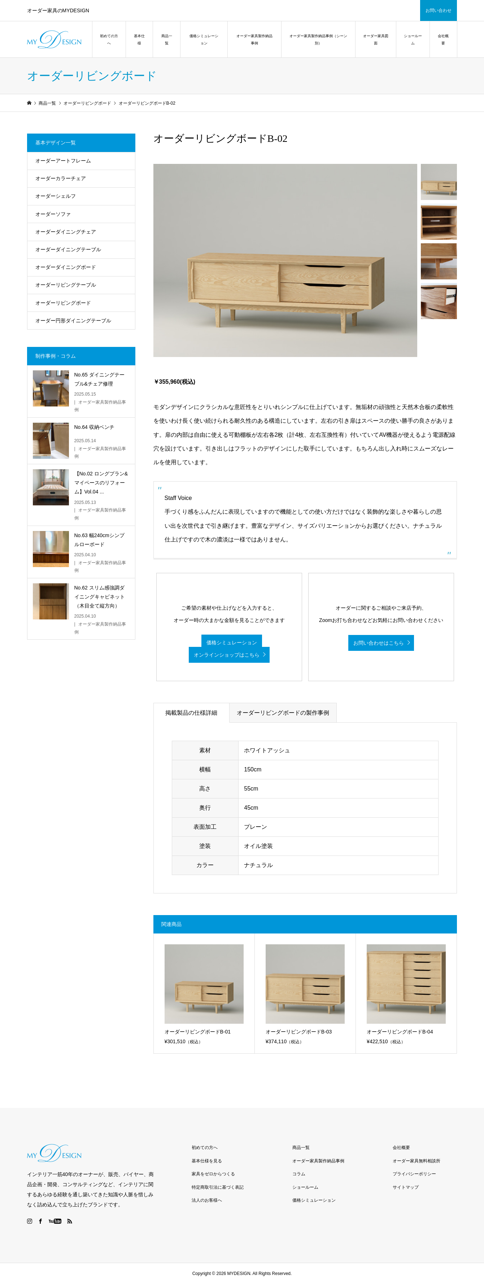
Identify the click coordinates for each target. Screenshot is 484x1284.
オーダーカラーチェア (60, 178)
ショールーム (413, 39)
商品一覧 (166, 39)
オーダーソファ (53, 214)
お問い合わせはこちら (378, 643)
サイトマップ (406, 1187)
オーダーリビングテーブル (65, 285)
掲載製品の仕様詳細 (191, 713)
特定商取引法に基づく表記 (218, 1187)
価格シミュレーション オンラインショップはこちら (225, 649)
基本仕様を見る (207, 1160)
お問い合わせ (439, 10)
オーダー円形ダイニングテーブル (73, 320)
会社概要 (443, 39)
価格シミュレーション (203, 39)
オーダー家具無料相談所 (416, 1160)
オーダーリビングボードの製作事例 (283, 713)
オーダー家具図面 (375, 39)
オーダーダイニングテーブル (68, 249)
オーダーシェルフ (55, 196)
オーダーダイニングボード (65, 267)
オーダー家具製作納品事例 (254, 39)
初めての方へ (109, 39)
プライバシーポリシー (414, 1173)
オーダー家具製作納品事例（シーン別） (318, 39)
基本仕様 (139, 39)
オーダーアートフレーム (63, 161)
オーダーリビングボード (63, 303)
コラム (298, 1173)
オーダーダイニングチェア (65, 232)
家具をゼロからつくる (213, 1173)
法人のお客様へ (207, 1200)
